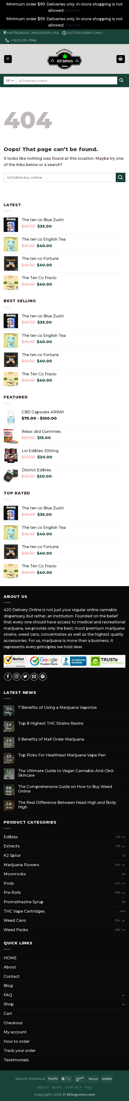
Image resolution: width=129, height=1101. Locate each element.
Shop (9, 1004)
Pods (9, 883)
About (10, 967)
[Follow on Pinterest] (43, 677)
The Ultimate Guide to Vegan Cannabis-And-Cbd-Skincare (66, 773)
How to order (17, 1041)
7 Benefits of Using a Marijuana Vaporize (57, 707)
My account (15, 1032)
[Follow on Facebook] (8, 677)
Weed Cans (15, 920)
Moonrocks (15, 874)
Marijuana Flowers (21, 865)
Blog (8, 985)
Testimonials (16, 1060)
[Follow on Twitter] (25, 677)
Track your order (20, 1050)
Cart (8, 1013)
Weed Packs (16, 930)
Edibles (11, 837)
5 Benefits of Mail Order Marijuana (51, 739)
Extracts (12, 846)
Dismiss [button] (73, 10)
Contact (11, 976)
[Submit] (121, 81)
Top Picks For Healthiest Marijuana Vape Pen (62, 755)
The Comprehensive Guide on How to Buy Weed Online (65, 789)
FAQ (8, 995)
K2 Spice (12, 855)
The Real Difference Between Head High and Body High (67, 804)
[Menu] (8, 59)
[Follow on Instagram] (17, 677)
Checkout (13, 1023)
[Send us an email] (34, 677)
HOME (10, 958)
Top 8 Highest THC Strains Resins (51, 723)
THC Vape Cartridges (24, 911)
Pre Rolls (12, 892)
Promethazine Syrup (24, 902)
